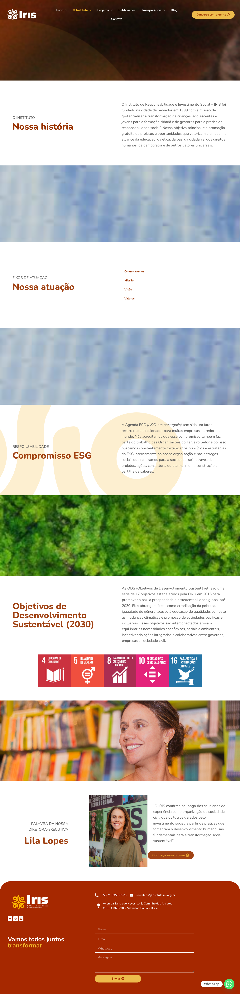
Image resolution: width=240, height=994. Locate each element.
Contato (116, 19)
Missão (129, 280)
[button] (61, 10)
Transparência (153, 10)
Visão (128, 289)
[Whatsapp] (229, 984)
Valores (129, 298)
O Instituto (82, 10)
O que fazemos (134, 271)
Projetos (105, 10)
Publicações (127, 10)
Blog (174, 10)
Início (61, 10)
